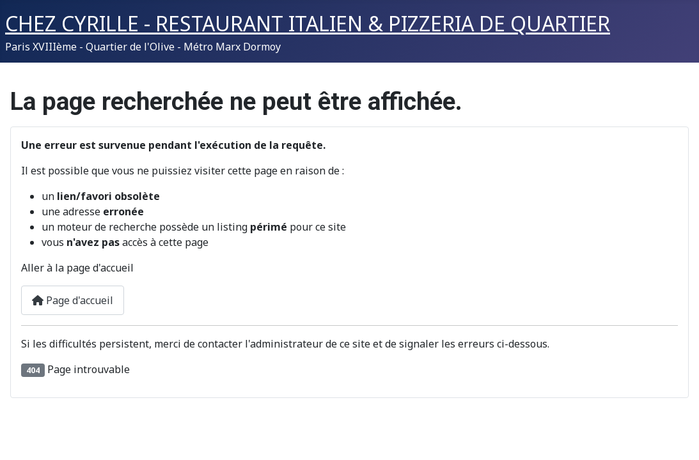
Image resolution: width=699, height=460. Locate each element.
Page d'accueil (72, 300)
